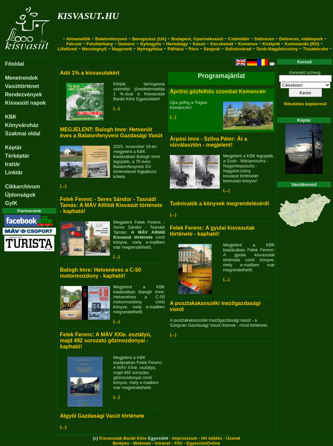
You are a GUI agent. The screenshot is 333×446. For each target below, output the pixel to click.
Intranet (163, 443)
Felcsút (74, 43)
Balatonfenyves (111, 38)
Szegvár (211, 48)
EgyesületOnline (203, 443)
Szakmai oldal (22, 133)
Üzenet (233, 438)
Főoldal (14, 64)
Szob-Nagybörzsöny (277, 48)
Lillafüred (67, 48)
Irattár (12, 164)
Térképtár (17, 156)
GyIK (11, 203)
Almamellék (78, 38)
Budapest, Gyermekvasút (197, 38)
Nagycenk (122, 48)
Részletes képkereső (305, 103)
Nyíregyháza (150, 48)
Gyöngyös (150, 43)
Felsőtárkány (99, 43)
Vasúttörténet (22, 86)
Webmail (142, 443)
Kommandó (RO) (302, 43)
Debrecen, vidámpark (301, 38)
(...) (116, 108)
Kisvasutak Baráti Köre (123, 438)
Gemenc (126, 43)
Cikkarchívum (22, 186)
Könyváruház (21, 125)
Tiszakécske (315, 48)
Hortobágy (177, 43)
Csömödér (238, 38)
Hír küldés (211, 438)
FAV (178, 443)
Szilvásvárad (238, 48)
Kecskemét (221, 43)
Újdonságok (20, 195)
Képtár (13, 147)
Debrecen (264, 38)
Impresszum (184, 438)
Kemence (247, 43)
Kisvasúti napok (25, 103)
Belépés (121, 443)
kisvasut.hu (88, 14)
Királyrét (271, 43)
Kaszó (199, 43)
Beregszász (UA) (149, 38)
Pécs (193, 48)
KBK (11, 117)
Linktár (14, 172)
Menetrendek (21, 78)
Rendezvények (23, 94)
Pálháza (175, 48)
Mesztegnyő (94, 48)
